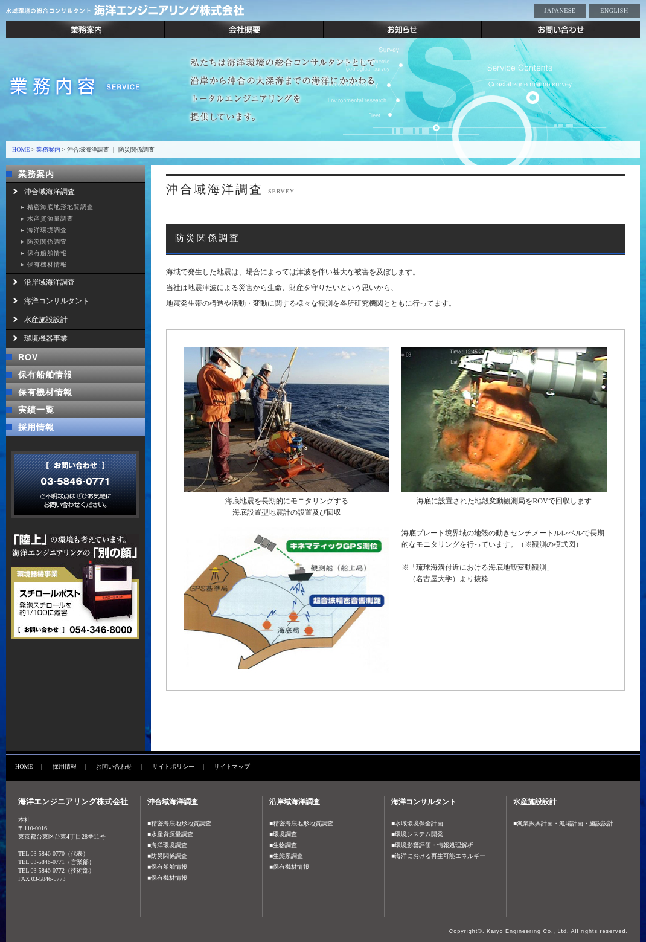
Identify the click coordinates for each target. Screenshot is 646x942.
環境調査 (285, 834)
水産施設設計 (46, 319)
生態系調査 (288, 856)
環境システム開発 (419, 834)
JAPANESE (560, 10)
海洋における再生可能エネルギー (440, 856)
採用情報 (36, 427)
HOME (21, 149)
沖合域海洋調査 (49, 191)
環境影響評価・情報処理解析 (434, 845)
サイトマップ (232, 766)
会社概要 (244, 29)
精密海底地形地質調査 (60, 207)
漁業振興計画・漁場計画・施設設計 (565, 823)
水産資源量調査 (50, 218)
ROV (28, 357)
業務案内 (85, 29)
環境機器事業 (46, 338)
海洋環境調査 (47, 230)
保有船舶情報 (47, 253)
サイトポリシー (173, 766)
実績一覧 (36, 410)
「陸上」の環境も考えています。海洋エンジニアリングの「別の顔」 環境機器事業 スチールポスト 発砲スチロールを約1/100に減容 (75, 586)
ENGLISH (614, 10)
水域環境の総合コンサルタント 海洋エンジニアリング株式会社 (157, 10)
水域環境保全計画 (419, 823)
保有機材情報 (47, 264)
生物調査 (285, 845)
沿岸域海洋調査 (49, 282)
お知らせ (403, 29)
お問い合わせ (561, 29)
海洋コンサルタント (56, 301)
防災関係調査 (47, 241)
